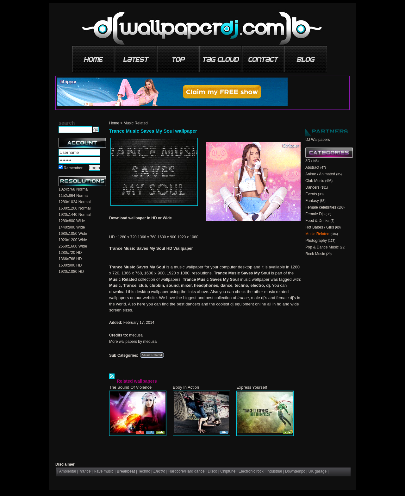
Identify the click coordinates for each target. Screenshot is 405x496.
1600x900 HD (70, 265)
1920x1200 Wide (73, 240)
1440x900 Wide (72, 227)
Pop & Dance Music (322, 247)
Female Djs (315, 214)
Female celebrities (320, 207)
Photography (316, 240)
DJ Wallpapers (317, 139)
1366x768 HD (70, 259)
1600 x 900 (167, 237)
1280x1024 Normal (74, 202)
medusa (136, 335)
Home (114, 123)
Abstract (312, 167)
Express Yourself (251, 387)
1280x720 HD (70, 252)
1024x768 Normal (74, 189)
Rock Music (315, 254)
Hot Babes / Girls (319, 227)
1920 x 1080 (188, 237)
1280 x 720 (127, 237)
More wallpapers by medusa (133, 341)
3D (307, 161)
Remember (73, 168)
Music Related (136, 123)
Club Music (314, 181)
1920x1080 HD (71, 271)
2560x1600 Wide (73, 246)
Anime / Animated (320, 174)
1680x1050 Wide (73, 233)
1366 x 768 (147, 237)
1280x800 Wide (72, 221)
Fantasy (312, 200)
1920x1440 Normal (74, 214)
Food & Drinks (317, 220)
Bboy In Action (186, 387)
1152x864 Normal (74, 195)
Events (311, 194)
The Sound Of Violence (130, 387)
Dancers (312, 187)
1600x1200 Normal (74, 208)
